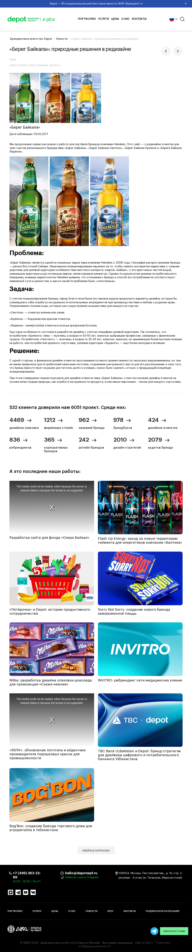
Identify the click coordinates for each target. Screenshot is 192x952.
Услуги (103, 19)
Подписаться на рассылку (163, 911)
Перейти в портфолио (96, 851)
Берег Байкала (38, 65)
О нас (125, 19)
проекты (54, 65)
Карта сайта (144, 942)
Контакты (139, 19)
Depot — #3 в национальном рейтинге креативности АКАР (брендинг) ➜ (120, 4)
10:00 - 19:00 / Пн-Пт (27, 881)
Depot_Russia (18, 65)
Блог (110, 911)
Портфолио (87, 19)
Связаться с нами (174, 931)
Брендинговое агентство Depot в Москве (70, 942)
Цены (115, 19)
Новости (92, 911)
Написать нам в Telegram (82, 877)
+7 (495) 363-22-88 (27, 875)
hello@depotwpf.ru (68, 873)
